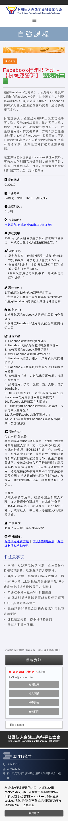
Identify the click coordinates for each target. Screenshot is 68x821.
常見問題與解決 (43, 541)
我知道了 (34, 813)
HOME (34, 9)
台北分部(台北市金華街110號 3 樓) (28, 224)
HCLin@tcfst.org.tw (21, 677)
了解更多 (28, 805)
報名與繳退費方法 (17, 541)
